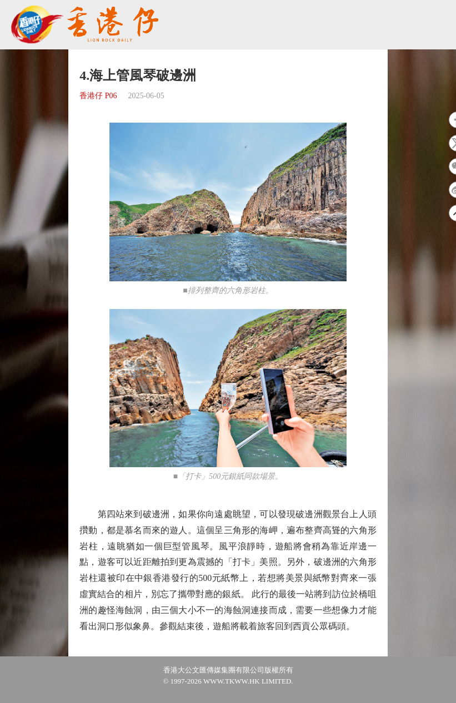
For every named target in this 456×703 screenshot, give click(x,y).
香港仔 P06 (98, 96)
